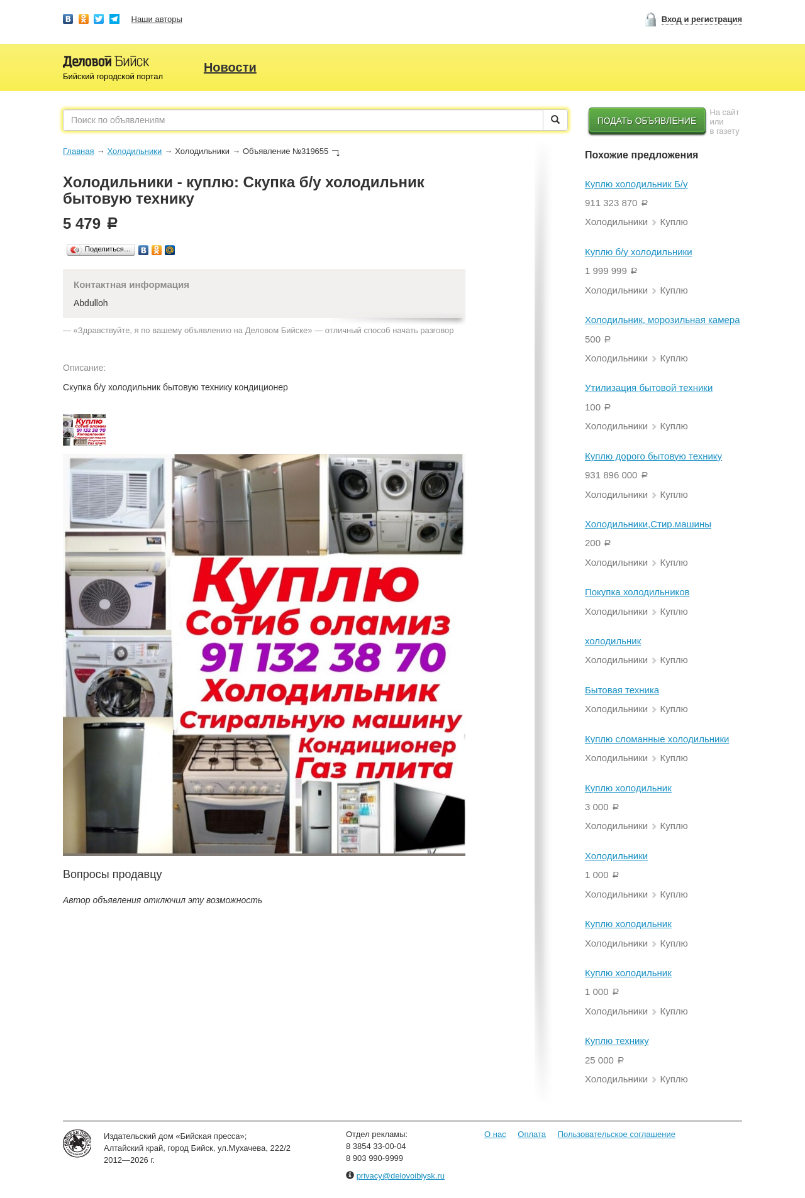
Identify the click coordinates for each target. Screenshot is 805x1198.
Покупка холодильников (637, 591)
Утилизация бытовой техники (649, 387)
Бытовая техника (622, 689)
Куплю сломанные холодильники (657, 739)
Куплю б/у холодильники (638, 251)
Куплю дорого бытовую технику (653, 456)
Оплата (532, 1134)
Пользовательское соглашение (616, 1134)
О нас (495, 1134)
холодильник (613, 640)
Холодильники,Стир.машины (648, 524)
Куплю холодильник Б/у (636, 184)
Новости (230, 67)
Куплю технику (617, 1040)
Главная (78, 151)
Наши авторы (156, 19)
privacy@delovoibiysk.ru (401, 1175)
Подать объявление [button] (647, 121)
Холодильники (134, 151)
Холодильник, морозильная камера (662, 319)
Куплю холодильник (628, 788)
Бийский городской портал (113, 76)
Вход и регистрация (702, 19)
